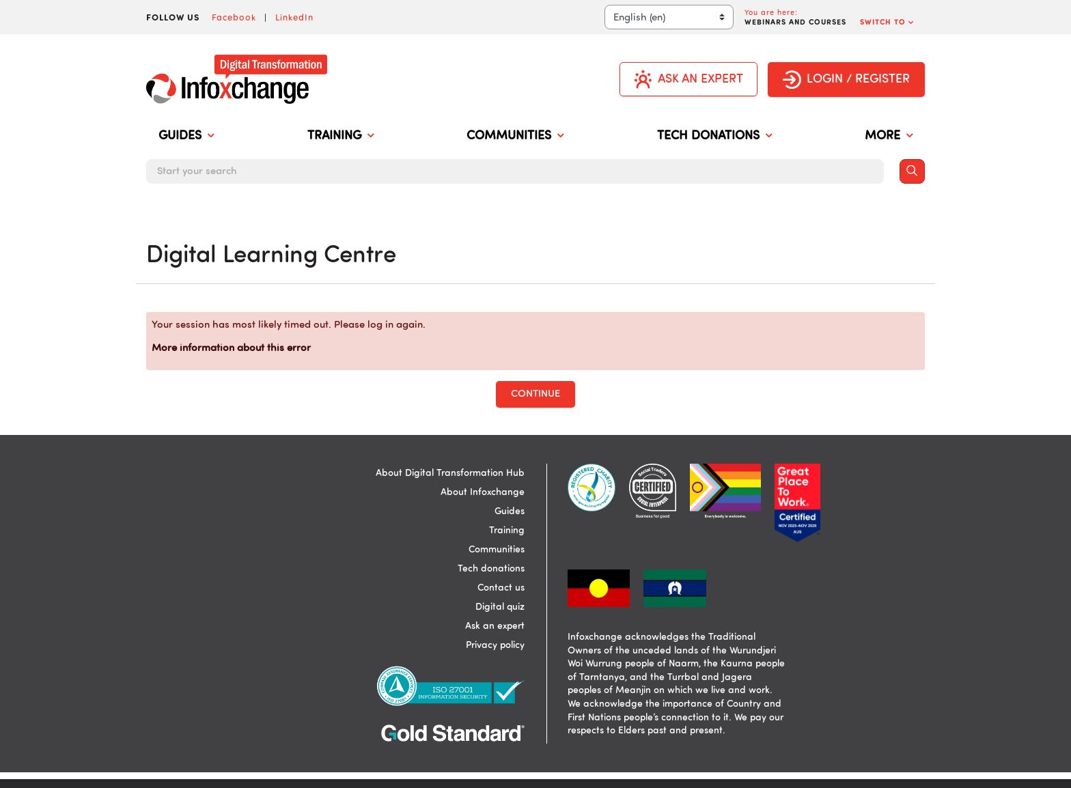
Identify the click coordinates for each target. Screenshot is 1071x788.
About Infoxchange (483, 492)
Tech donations (491, 569)
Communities (497, 549)
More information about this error (231, 348)
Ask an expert (495, 626)
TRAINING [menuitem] (340, 136)
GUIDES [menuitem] (186, 136)
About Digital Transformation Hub (450, 473)
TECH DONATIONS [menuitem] (714, 136)
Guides (510, 511)
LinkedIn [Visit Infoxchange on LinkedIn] (294, 17)
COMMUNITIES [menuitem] (515, 136)
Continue (535, 394)
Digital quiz (500, 607)
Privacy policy (495, 645)
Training (507, 530)
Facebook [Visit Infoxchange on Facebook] (234, 17)
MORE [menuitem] (889, 136)
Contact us (501, 588)
